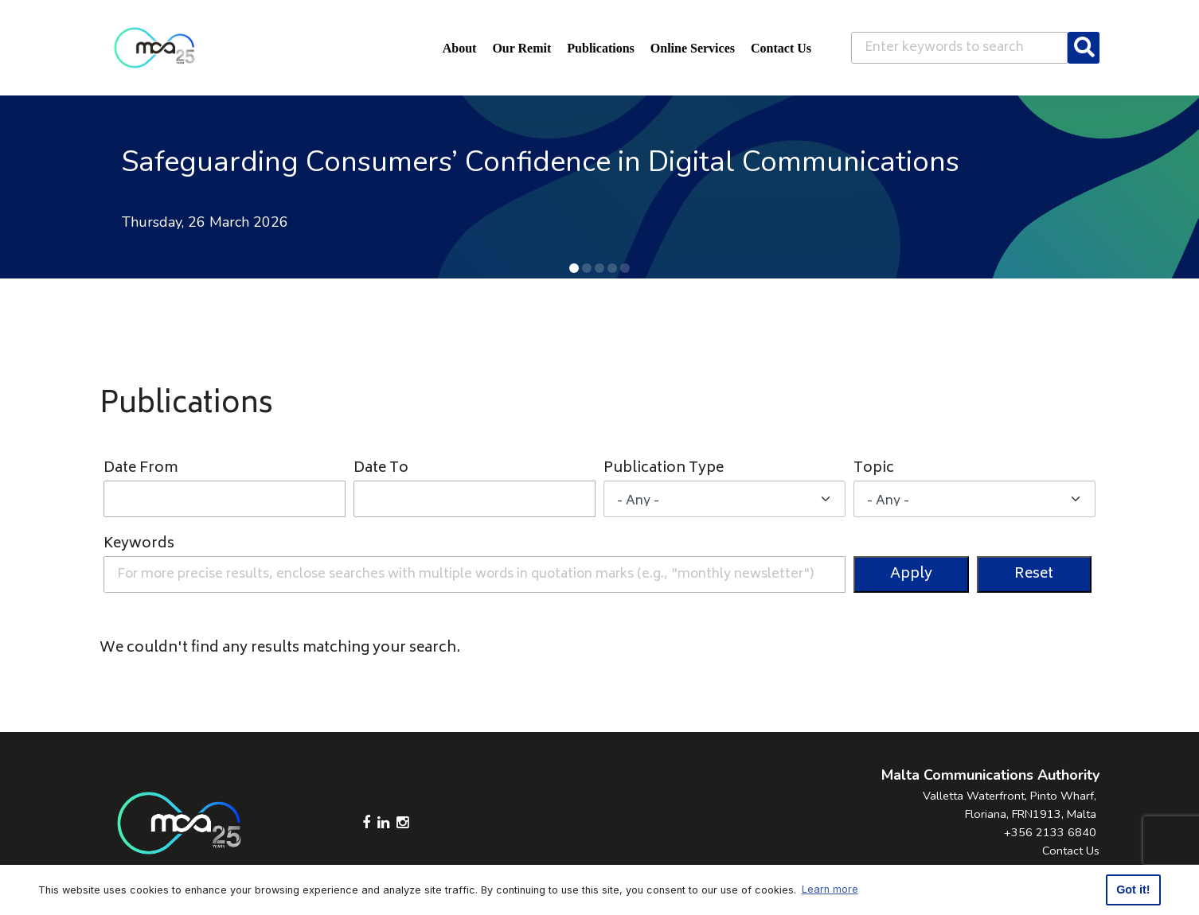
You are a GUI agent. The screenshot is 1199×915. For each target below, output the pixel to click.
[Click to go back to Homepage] (154, 48)
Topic (873, 469)
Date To (380, 469)
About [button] (460, 48)
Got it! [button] (1133, 889)
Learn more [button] (830, 889)
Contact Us (1070, 851)
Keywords (138, 544)
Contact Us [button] (781, 48)
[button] (574, 268)
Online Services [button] (692, 48)
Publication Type (663, 469)
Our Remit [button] (521, 48)
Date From (140, 469)
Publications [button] (600, 48)
